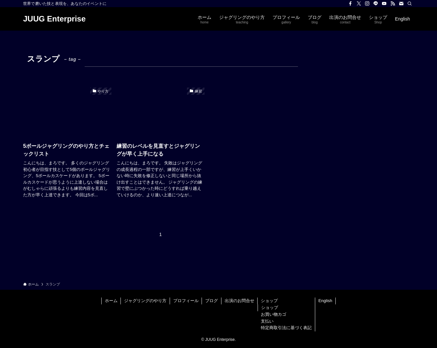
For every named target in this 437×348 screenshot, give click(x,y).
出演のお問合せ (239, 300)
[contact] (401, 3)
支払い (267, 321)
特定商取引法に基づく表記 (286, 327)
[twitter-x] (359, 3)
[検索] (409, 3)
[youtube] (384, 3)
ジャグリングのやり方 (145, 300)
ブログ (211, 300)
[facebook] (350, 3)
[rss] (392, 3)
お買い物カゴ (273, 314)
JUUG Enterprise (54, 19)
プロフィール (186, 300)
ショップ (269, 300)
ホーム (111, 300)
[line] (376, 3)
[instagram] (367, 3)
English (325, 300)
